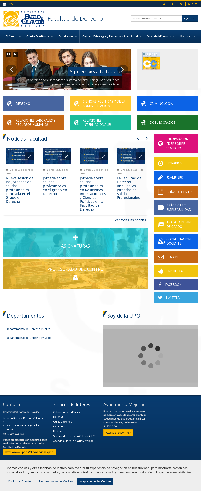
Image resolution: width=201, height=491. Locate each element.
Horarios (58, 416)
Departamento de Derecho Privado (28, 338)
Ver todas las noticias (130, 220)
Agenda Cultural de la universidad (73, 441)
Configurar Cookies (20, 483)
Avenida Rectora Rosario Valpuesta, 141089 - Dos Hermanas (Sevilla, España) (24, 423)
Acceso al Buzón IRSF (118, 432)
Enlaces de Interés (71, 404)
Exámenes (59, 426)
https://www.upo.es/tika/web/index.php (29, 452)
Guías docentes (62, 421)
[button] (11, 70)
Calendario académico (66, 412)
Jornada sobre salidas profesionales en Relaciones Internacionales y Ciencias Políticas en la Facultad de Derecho (93, 193)
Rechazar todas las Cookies (56, 483)
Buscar (190, 18)
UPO (8, 4)
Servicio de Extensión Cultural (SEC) (74, 436)
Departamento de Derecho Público (28, 329)
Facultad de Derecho (75, 18)
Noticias (58, 431)
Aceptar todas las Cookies (95, 483)
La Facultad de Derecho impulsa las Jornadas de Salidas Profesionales (129, 188)
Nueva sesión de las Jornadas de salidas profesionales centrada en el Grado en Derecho (19, 190)
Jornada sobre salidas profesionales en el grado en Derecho (55, 186)
